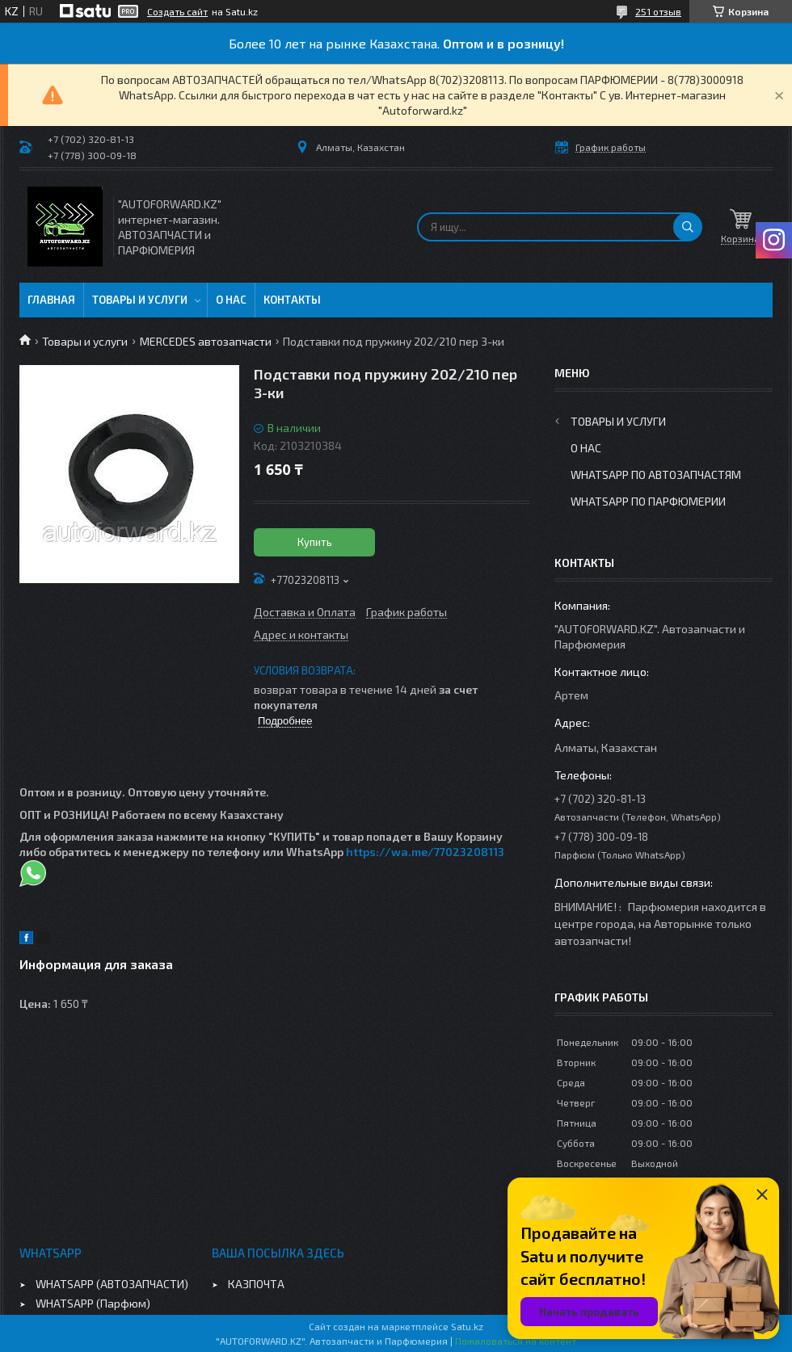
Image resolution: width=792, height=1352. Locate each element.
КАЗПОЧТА (256, 1284)
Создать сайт (177, 11)
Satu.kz (467, 1326)
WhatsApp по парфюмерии (648, 501)
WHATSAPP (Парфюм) (93, 1303)
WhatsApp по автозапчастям (656, 474)
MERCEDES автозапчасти (206, 341)
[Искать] (687, 226)
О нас (231, 299)
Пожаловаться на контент (515, 1340)
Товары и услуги (139, 299)
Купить (314, 541)
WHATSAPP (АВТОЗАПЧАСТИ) (112, 1284)
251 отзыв (658, 11)
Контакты (292, 299)
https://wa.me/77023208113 (425, 852)
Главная (51, 299)
